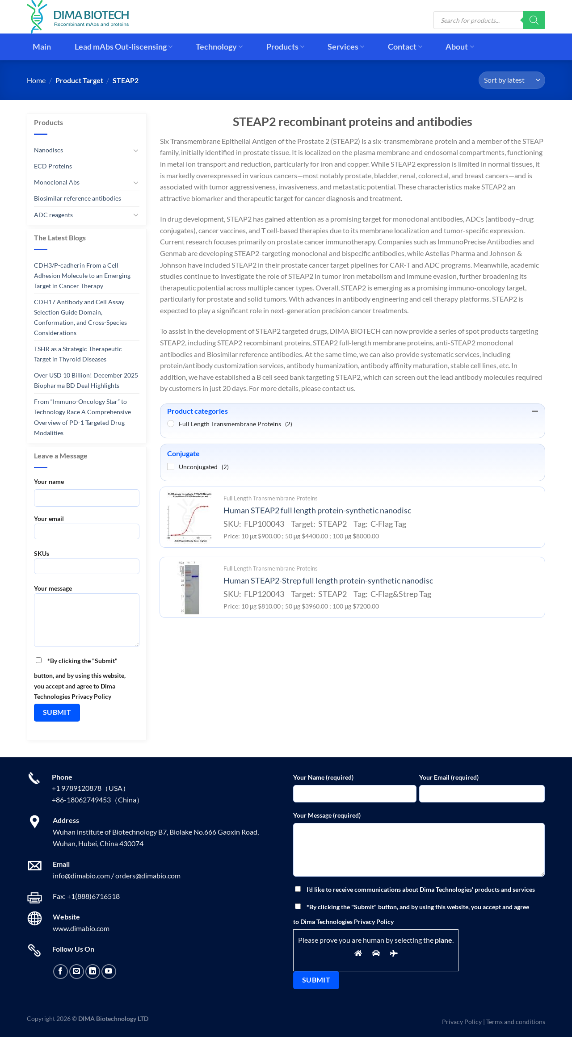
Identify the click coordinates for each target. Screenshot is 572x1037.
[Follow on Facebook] (60, 971)
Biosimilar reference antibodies (77, 198)
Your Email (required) (449, 777)
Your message (86, 618)
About (460, 46)
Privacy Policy (462, 1021)
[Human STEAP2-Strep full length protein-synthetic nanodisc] (189, 587)
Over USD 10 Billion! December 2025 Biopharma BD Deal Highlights (86, 380)
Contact (405, 46)
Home (36, 80)
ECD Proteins (53, 166)
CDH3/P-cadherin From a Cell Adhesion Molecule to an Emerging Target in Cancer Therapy (82, 275)
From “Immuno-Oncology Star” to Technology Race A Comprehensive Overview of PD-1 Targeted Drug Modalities (82, 417)
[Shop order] (512, 80)
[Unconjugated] (170, 466)
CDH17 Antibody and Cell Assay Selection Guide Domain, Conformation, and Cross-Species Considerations (80, 317)
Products (285, 46)
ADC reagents (53, 214)
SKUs (86, 565)
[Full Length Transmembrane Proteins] (170, 423)
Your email (86, 530)
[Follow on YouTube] (108, 971)
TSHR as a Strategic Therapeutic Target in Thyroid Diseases (78, 354)
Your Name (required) (323, 777)
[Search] (534, 20)
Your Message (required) (327, 815)
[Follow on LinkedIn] (92, 971)
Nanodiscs (48, 150)
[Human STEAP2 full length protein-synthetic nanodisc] (189, 517)
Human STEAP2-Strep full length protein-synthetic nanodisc (328, 580)
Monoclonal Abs (57, 182)
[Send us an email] (76, 971)
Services (346, 46)
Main (42, 46)
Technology (219, 46)
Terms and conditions (515, 1021)
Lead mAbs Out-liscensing (123, 46)
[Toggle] (135, 150)
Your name (49, 481)
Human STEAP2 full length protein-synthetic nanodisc (317, 510)
